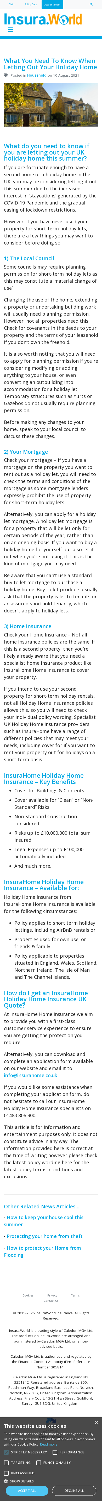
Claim (12, 4)
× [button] (96, 1423)
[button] (51, 1481)
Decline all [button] (74, 1490)
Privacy (52, 1295)
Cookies (27, 1295)
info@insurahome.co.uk (30, 1075)
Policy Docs (31, 4)
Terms (75, 1295)
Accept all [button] (27, 1490)
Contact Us (51, 1301)
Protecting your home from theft (45, 1236)
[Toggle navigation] (10, 29)
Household (37, 75)
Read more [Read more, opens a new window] (48, 1444)
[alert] (51, 1459)
